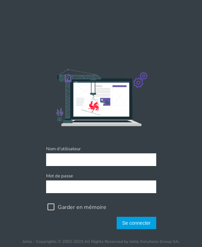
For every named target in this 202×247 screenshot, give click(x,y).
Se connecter (136, 223)
